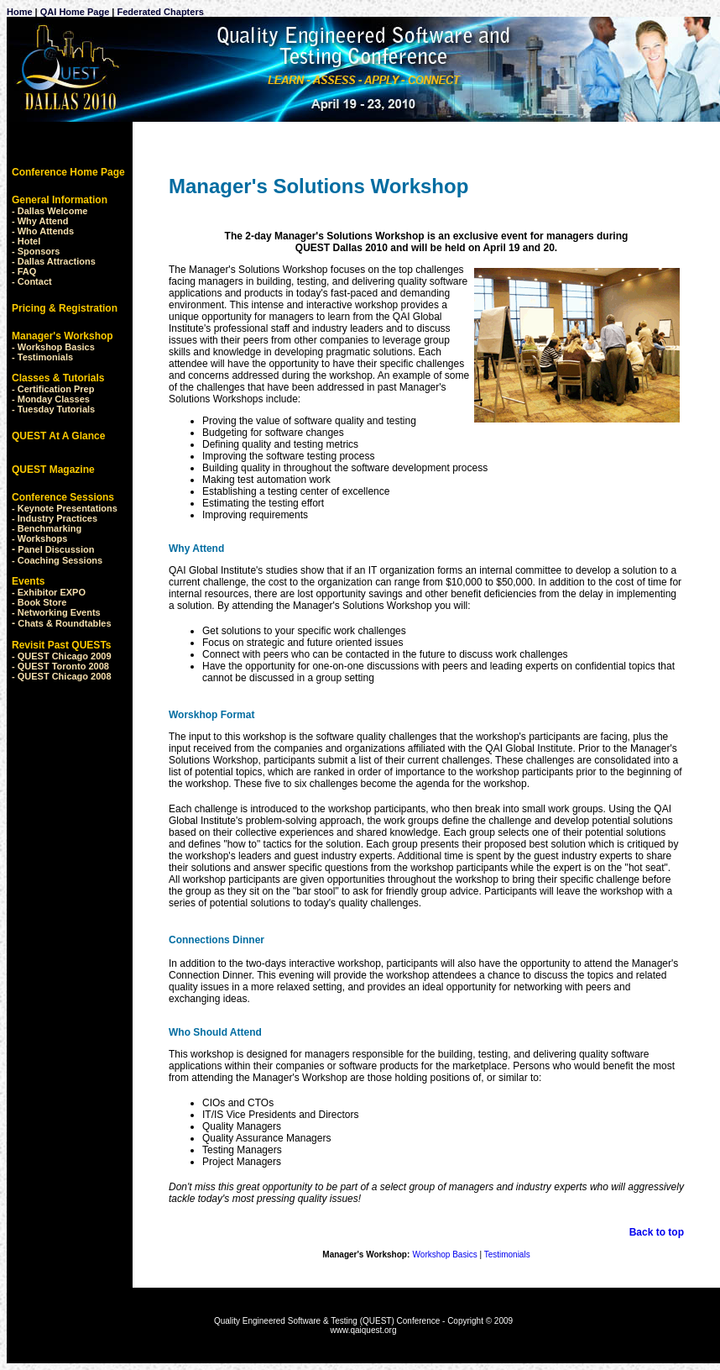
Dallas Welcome (53, 211)
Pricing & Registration (64, 308)
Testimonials (45, 357)
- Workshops (39, 538)
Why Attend (43, 221)
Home (20, 12)
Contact (35, 281)
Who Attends (46, 231)
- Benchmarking (46, 528)
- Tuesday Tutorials (53, 409)
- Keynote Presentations (64, 508)
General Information (59, 200)
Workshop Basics (56, 347)
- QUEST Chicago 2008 (62, 676)
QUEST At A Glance (58, 436)
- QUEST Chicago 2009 (62, 656)
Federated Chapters (158, 12)
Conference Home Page (68, 172)
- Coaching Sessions (57, 560)
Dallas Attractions (57, 261)
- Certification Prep (53, 389)
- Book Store (39, 602)
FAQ (27, 271)
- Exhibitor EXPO (49, 592)
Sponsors (39, 251)
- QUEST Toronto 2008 (60, 666)
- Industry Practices (54, 518)
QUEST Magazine (53, 469)
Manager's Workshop (62, 336)
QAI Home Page (75, 12)
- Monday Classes (51, 399)
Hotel (29, 241)
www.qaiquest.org (364, 1330)
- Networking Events (56, 612)
